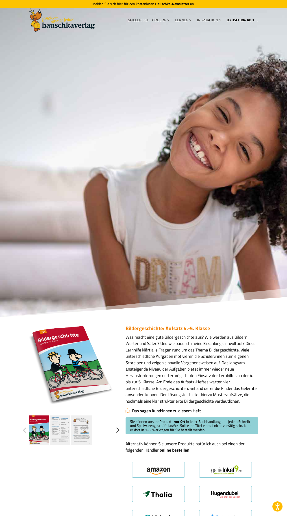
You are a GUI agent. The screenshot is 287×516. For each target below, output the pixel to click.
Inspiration (207, 20)
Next (116, 430)
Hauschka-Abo (240, 20)
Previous (25, 430)
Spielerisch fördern (147, 20)
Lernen (181, 20)
